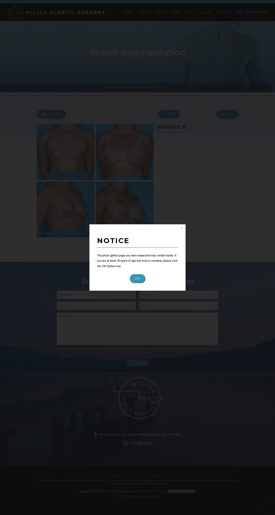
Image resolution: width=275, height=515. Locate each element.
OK (137, 278)
